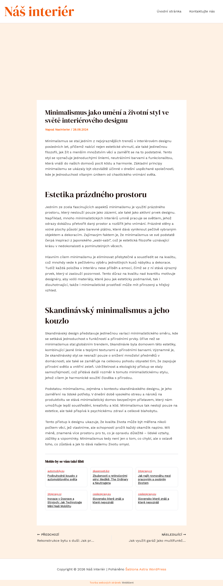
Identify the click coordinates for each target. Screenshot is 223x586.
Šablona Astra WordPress (145, 569)
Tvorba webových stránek (105, 582)
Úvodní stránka (170, 11)
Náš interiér (39, 11)
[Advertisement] (111, 54)
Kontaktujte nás (202, 11)
